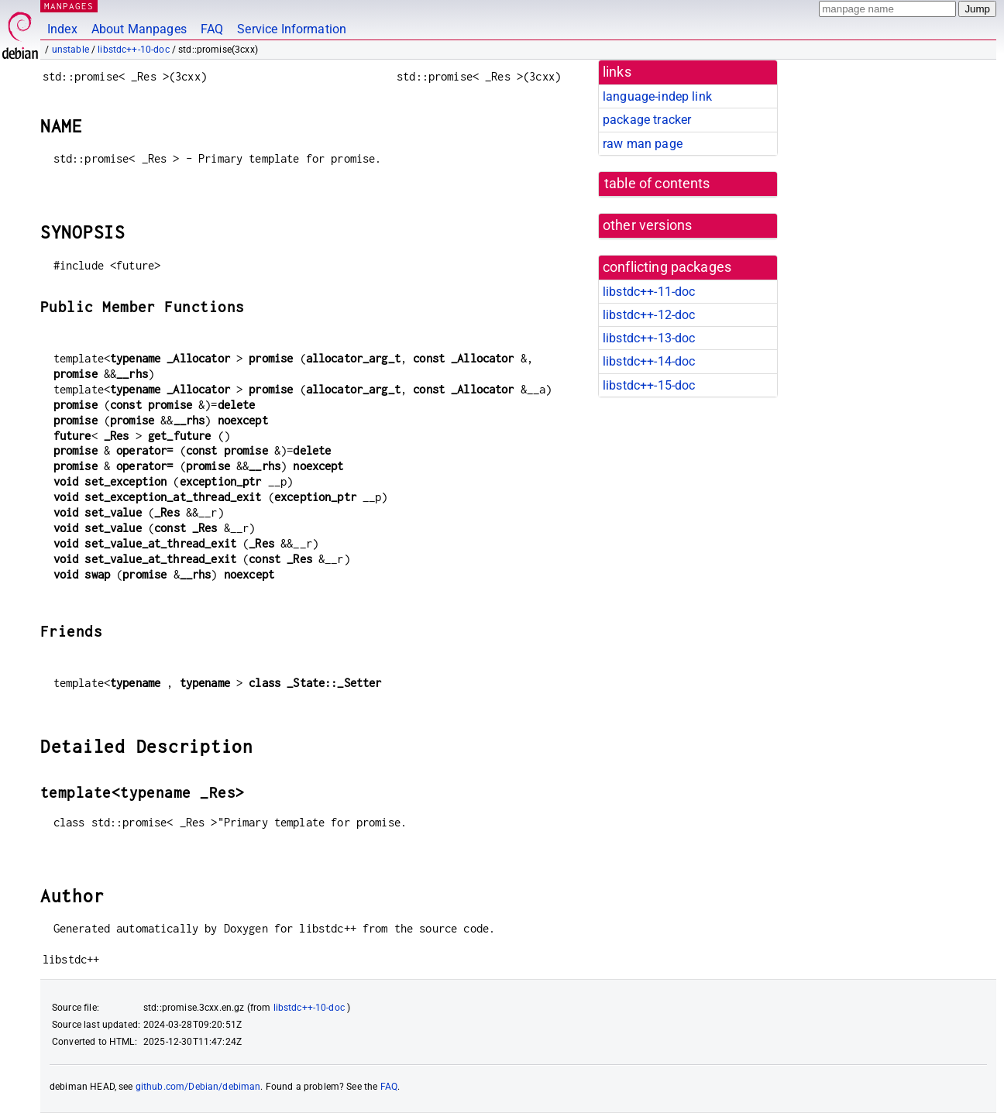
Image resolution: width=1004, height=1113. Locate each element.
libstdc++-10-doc (133, 49)
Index (62, 29)
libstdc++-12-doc (649, 314)
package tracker (647, 119)
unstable (70, 49)
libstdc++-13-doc (649, 338)
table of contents (657, 183)
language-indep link (657, 96)
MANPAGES (69, 6)
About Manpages (139, 29)
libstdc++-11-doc (649, 291)
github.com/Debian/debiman (198, 1086)
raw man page (643, 143)
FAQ (212, 29)
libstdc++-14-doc (649, 361)
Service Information (291, 29)
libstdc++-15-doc (649, 385)
